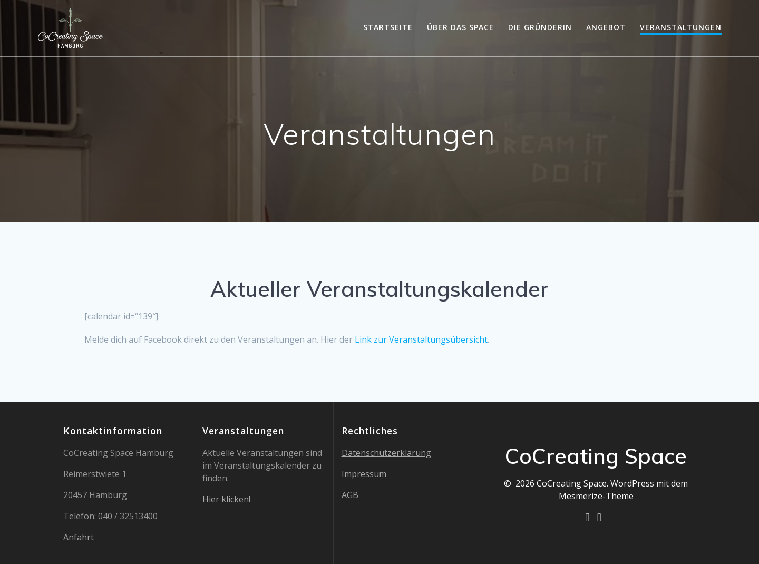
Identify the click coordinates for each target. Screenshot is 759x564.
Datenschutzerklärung (386, 453)
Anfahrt (78, 537)
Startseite (388, 27)
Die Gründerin (540, 27)
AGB (350, 495)
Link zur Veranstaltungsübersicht (421, 339)
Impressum (364, 474)
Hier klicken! (226, 499)
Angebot (606, 27)
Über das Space (460, 27)
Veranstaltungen (681, 27)
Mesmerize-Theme (596, 496)
